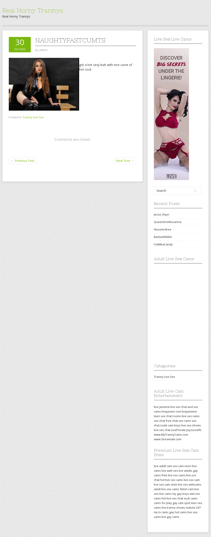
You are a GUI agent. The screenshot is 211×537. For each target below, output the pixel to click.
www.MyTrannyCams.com (171, 435)
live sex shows (191, 425)
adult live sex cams (166, 489)
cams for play (163, 503)
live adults (185, 471)
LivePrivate (178, 430)
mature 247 (193, 508)
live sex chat (162, 430)
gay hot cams (178, 512)
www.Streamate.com (167, 439)
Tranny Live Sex (33, 117)
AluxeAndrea (162, 229)
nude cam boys (170, 425)
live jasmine (162, 407)
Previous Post (23, 161)
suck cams (191, 498)
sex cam (178, 466)
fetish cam (187, 489)
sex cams (184, 421)
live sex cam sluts (165, 484)
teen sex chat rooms (167, 416)
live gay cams (170, 517)
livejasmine (189, 411)
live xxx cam (192, 480)
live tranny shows (173, 508)
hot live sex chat (172, 498)
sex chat (159, 421)
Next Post (125, 161)
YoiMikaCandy (163, 244)
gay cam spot (181, 503)
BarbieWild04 (162, 237)
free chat (172, 421)
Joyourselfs (194, 430)
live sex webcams (189, 484)
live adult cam (163, 466)
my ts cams (161, 512)
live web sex (170, 471)
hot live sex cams (171, 480)
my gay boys (180, 494)
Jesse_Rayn (161, 214)
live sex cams (191, 416)
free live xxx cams (174, 475)
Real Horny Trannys (32, 10)
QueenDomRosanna (167, 222)
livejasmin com (171, 411)
